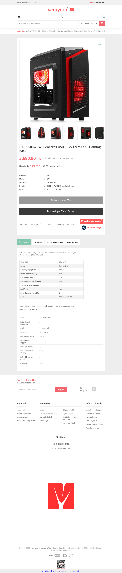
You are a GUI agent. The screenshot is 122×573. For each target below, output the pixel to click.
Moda (42, 410)
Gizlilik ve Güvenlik (93, 413)
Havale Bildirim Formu (94, 424)
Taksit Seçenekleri (54, 242)
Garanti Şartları (91, 421)
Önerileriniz (72, 242)
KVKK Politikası (91, 417)
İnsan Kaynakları (23, 417)
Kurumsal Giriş (97, 2)
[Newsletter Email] (42, 389)
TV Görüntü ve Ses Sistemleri (69, 418)
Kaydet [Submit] (61, 389)
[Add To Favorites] (99, 45)
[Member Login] (61, 16)
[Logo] (61, 10)
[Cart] (103, 16)
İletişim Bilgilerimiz (24, 413)
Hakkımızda (21, 410)
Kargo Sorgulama (23, 2)
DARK (49, 179)
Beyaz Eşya (44, 421)
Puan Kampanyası (92, 428)
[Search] (48, 23)
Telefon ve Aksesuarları (48, 413)
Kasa (49, 175)
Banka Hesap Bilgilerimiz (26, 421)
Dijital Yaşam (68, 413)
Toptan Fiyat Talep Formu (61, 211)
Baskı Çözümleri (46, 417)
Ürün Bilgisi (24, 242)
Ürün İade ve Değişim (94, 410)
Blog (35, 2)
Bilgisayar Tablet (69, 410)
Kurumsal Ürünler (69, 423)
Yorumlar (37, 242)
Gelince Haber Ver (61, 200)
